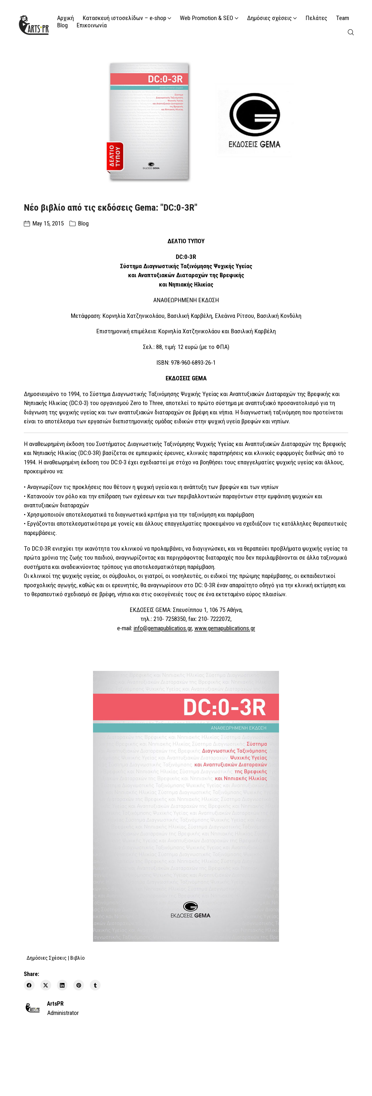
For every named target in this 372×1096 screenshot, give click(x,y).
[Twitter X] (45, 985)
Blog (83, 223)
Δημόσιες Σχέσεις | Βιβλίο (55, 958)
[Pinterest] (78, 985)
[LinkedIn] (62, 985)
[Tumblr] (95, 985)
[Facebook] (29, 985)
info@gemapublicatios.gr (163, 628)
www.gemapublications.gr (224, 628)
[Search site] (351, 32)
